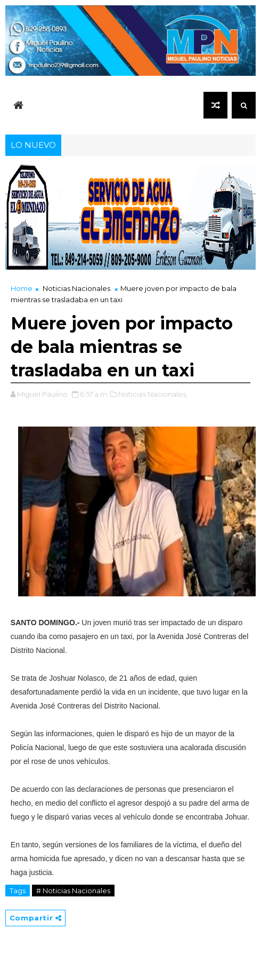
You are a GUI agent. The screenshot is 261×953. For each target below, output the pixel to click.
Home (21, 288)
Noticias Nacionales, (152, 394)
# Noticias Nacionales (73, 890)
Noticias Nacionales (76, 288)
